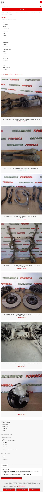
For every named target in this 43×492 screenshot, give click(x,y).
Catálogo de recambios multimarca (9, 19)
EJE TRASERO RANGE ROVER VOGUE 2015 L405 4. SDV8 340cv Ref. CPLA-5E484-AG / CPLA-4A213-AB (21, 364)
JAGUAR (5, 37)
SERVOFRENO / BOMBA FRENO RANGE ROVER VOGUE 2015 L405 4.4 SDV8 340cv (21, 413)
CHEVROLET (6, 28)
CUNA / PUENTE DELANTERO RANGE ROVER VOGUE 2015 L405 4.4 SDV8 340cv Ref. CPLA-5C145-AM (21, 266)
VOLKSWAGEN (7, 67)
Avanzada (22, 9)
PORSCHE (6, 60)
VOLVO (5, 69)
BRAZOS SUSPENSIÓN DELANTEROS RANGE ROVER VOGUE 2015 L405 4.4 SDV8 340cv (21, 217)
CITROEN (6, 31)
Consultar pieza (5, 428)
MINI (5, 51)
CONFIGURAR (9, 489)
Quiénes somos (5, 424)
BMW (5, 26)
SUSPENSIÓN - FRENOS (21, 121)
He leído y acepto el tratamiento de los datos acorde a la (16, 474)
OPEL (5, 56)
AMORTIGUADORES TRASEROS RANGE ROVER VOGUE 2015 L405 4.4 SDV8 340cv (21, 168)
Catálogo (3, 430)
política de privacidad (14, 471)
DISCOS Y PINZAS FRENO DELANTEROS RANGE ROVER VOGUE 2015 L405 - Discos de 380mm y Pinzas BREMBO (21, 315)
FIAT (5, 33)
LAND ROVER (6, 42)
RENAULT (6, 62)
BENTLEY (6, 24)
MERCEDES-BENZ (7, 49)
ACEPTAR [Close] (34, 489)
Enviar (11, 478)
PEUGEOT (6, 58)
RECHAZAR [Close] (22, 489)
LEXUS (5, 44)
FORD (5, 35)
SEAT (5, 65)
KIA (4, 40)
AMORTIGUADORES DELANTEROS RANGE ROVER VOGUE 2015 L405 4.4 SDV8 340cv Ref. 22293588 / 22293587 (21, 120)
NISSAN (5, 53)
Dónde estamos (5, 426)
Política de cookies (21, 486)
